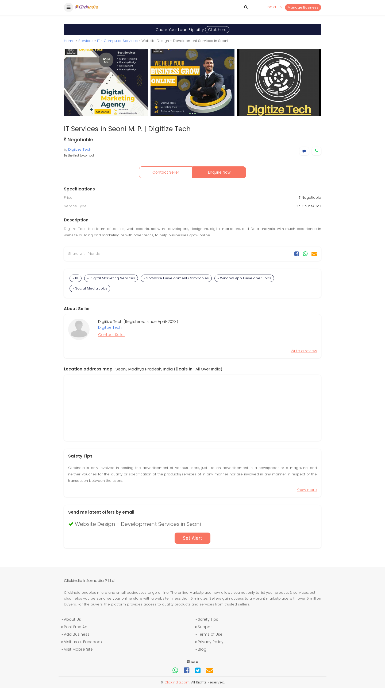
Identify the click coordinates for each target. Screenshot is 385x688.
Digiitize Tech (79, 149)
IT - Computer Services (117, 40)
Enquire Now (219, 172)
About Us (72, 619)
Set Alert (192, 538)
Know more (307, 489)
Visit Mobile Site (78, 649)
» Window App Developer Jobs (244, 278)
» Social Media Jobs (89, 288)
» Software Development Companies (176, 278)
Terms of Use (210, 634)
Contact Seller (165, 172)
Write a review (304, 351)
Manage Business (303, 7)
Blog (202, 649)
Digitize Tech (110, 327)
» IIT (75, 278)
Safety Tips (208, 619)
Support (205, 627)
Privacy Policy (211, 641)
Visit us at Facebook (83, 641)
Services (85, 40)
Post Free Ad (75, 627)
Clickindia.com (177, 682)
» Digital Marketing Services (111, 278)
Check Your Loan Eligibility (192, 29)
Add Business (77, 634)
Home (69, 40)
